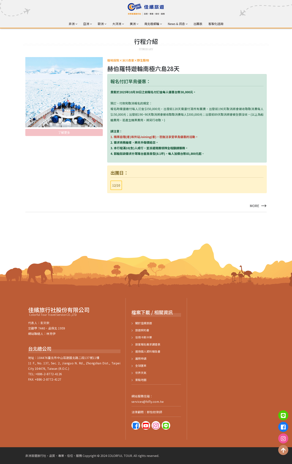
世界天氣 (140, 373)
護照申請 (140, 358)
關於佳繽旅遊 (143, 323)
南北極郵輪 (151, 23)
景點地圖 (140, 380)
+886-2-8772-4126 (48, 374)
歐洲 (101, 23)
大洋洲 (116, 23)
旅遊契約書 (142, 330)
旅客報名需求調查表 (147, 344)
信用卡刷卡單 (143, 337)
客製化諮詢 (215, 23)
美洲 (133, 23)
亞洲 (86, 23)
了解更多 (64, 132)
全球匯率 (140, 366)
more (258, 205)
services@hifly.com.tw (147, 401)
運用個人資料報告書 (147, 351)
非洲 (72, 23)
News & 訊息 (176, 23)
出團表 (197, 23)
